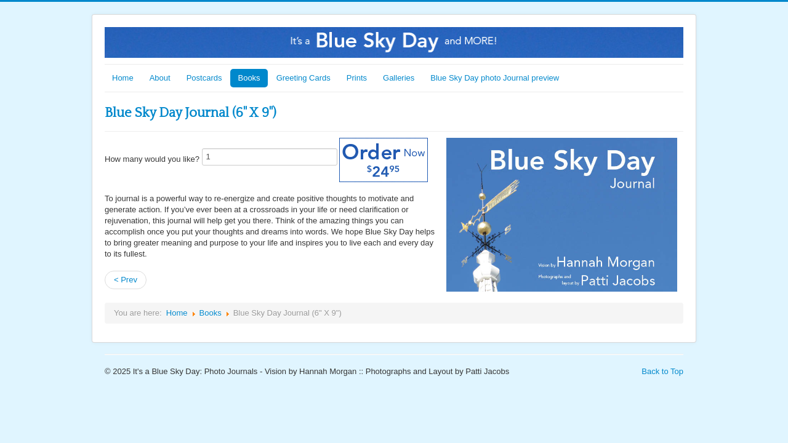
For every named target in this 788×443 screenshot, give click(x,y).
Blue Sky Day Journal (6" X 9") (190, 113)
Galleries (398, 77)
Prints (357, 77)
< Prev (125, 279)
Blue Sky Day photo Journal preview (494, 77)
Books (249, 77)
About (160, 77)
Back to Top (662, 371)
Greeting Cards (303, 77)
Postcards (204, 77)
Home (123, 77)
